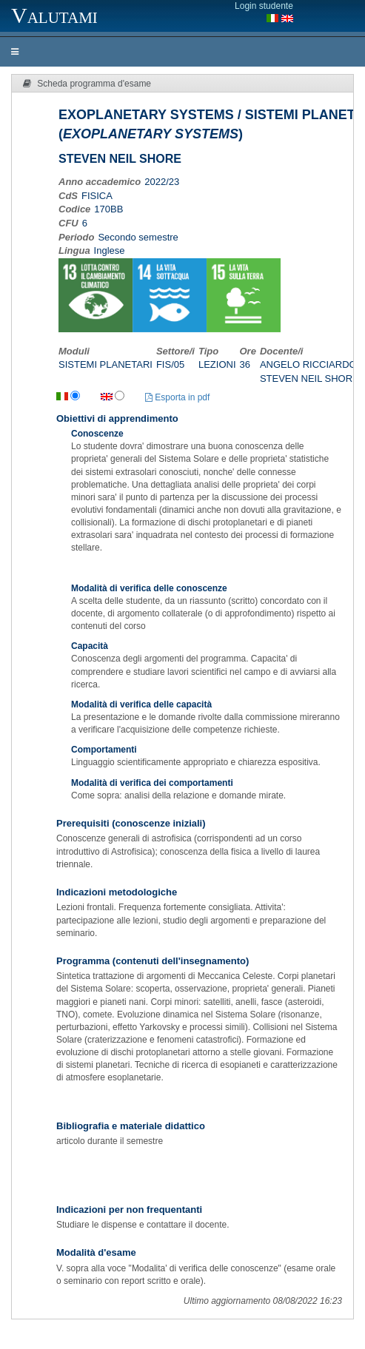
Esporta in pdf (177, 397)
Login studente (264, 6)
